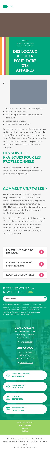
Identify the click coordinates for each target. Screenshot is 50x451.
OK (45, 298)
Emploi (25, 431)
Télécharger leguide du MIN (16, 409)
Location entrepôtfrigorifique (18, 375)
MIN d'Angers (25, 327)
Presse (25, 428)
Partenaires (25, 425)
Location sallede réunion (16, 386)
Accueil (25, 41)
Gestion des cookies (28, 441)
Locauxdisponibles (14, 398)
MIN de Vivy (25, 348)
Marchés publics (25, 423)
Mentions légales (15, 438)
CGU (15, 314)
